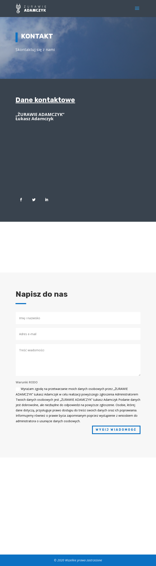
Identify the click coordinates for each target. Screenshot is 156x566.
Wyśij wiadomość (116, 430)
